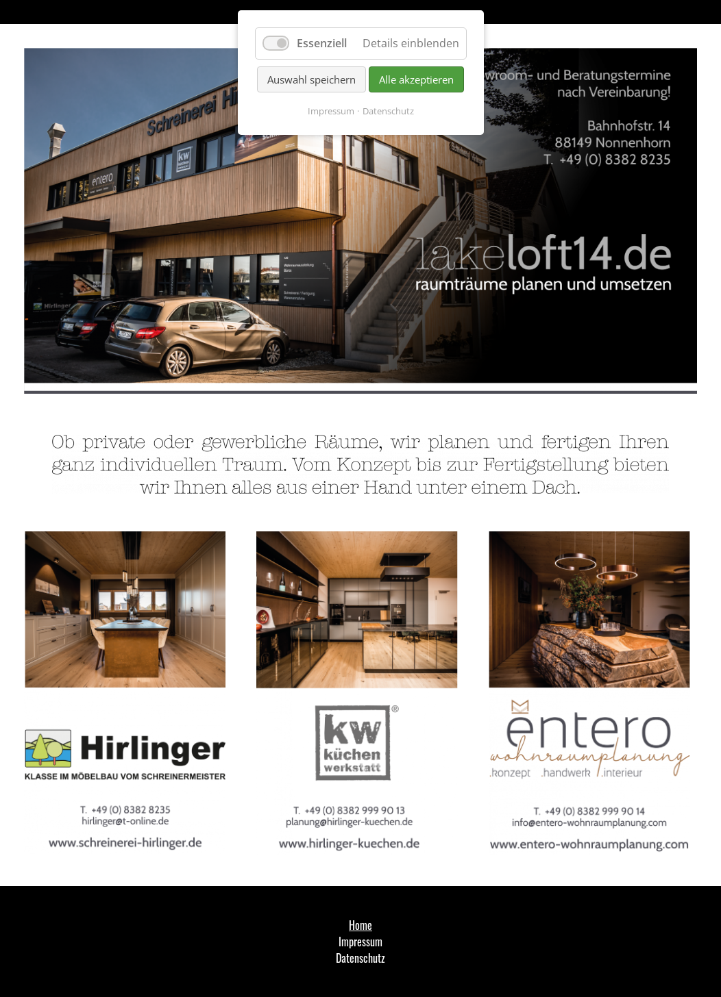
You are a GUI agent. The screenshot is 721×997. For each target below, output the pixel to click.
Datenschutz (388, 111)
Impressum (331, 111)
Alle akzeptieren (416, 79)
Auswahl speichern (311, 79)
